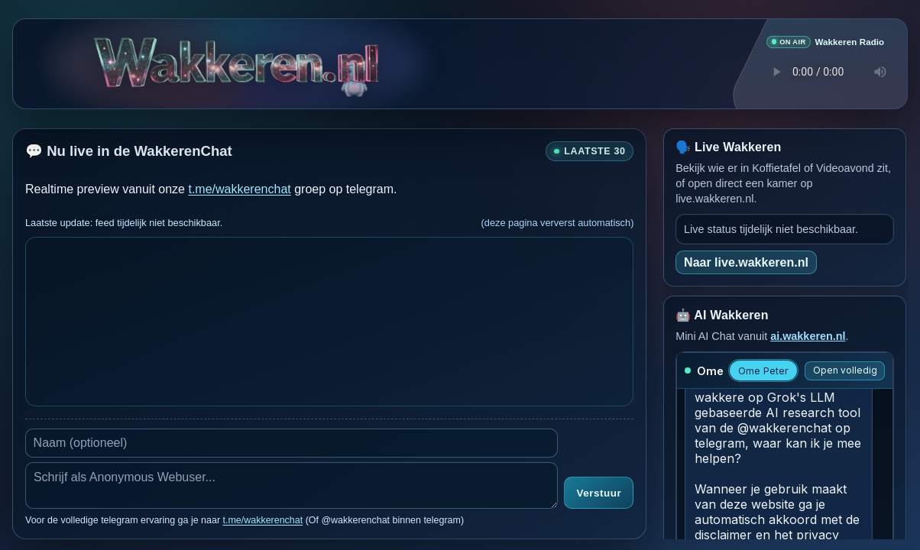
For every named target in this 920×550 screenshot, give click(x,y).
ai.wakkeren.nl (807, 335)
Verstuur (598, 493)
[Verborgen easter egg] (353, 68)
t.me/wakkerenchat (239, 188)
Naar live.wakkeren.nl (746, 261)
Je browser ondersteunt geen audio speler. (825, 71)
